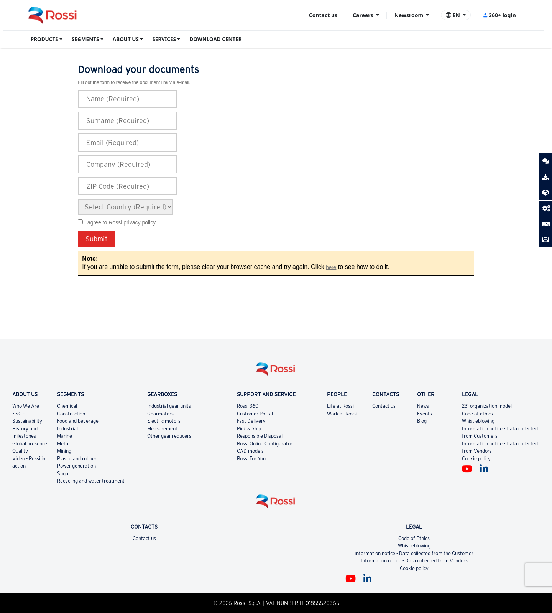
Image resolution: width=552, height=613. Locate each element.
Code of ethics (477, 414)
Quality (20, 451)
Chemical (67, 406)
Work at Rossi (342, 414)
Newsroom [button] (409, 15)
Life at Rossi (340, 406)
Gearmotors (160, 414)
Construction (71, 414)
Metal (63, 444)
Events (424, 414)
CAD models (250, 451)
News (423, 406)
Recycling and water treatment (91, 481)
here (331, 267)
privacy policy (139, 222)
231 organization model (487, 406)
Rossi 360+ (249, 406)
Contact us (323, 15)
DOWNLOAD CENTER (215, 39)
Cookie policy (476, 458)
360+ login (499, 15)
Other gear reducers (169, 436)
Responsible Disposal (260, 436)
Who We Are (25, 406)
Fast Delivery (251, 421)
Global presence (29, 444)
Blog (422, 421)
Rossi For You (251, 458)
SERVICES (164, 39)
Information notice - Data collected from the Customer (414, 553)
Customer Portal (255, 414)
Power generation (76, 466)
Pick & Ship (249, 429)
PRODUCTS (44, 39)
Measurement (162, 429)
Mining (64, 451)
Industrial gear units (169, 406)
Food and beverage (78, 421)
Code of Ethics (414, 538)
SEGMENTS (85, 39)
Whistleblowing (478, 421)
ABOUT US (126, 39)
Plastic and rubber (77, 458)
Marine (64, 436)
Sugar (63, 473)
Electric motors (164, 421)
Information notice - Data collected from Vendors (414, 561)
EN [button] (454, 15)
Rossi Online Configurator (264, 444)
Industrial (67, 429)
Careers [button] (364, 15)
